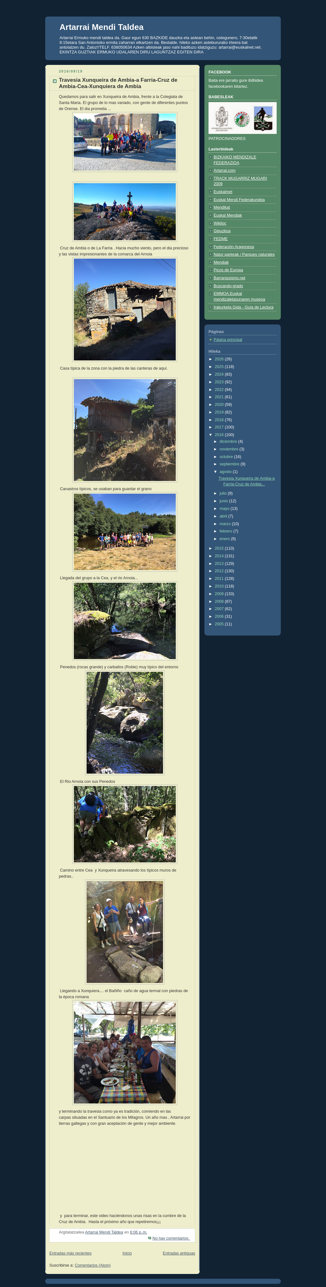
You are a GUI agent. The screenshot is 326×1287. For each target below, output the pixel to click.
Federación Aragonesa (234, 247)
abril (224, 516)
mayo (225, 508)
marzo (226, 524)
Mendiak (221, 262)
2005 (220, 624)
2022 (220, 389)
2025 (220, 367)
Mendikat (222, 207)
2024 (220, 374)
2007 (220, 609)
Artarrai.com (225, 170)
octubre (227, 457)
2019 (220, 412)
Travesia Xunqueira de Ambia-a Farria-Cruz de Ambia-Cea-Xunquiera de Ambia (118, 83)
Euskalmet (223, 192)
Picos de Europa (228, 270)
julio (224, 493)
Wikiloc (220, 223)
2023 (220, 382)
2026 (220, 359)
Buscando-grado (228, 286)
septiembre (230, 464)
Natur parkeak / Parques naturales (244, 254)
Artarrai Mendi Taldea (102, 27)
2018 (220, 420)
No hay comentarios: (171, 1238)
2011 (220, 578)
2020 (220, 404)
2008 (220, 601)
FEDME (221, 239)
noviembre (229, 449)
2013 (220, 563)
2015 (220, 548)
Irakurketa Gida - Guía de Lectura (243, 307)
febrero (226, 531)
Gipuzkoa (222, 231)
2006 (220, 616)
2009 (220, 594)
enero (225, 539)
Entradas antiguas (179, 1253)
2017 (220, 427)
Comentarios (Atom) (93, 1265)
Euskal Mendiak (228, 215)
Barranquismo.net (229, 278)
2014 (220, 556)
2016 (220, 435)
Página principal (228, 339)
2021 (220, 397)
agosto (226, 472)
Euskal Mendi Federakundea (239, 200)
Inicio (127, 1253)
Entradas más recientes (70, 1253)
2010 (220, 586)
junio (224, 501)
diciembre (229, 441)
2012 (220, 571)
